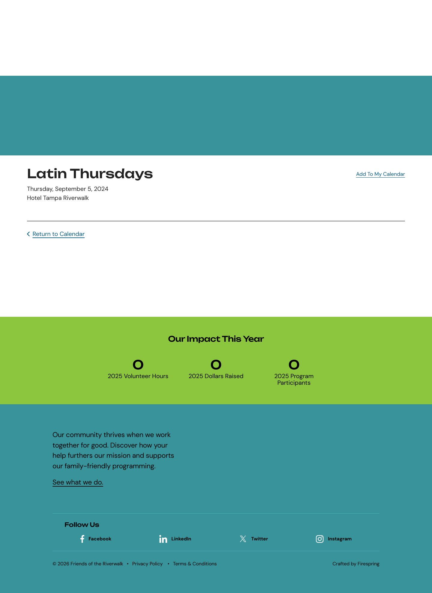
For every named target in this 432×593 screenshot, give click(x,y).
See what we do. (77, 482)
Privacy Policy (147, 564)
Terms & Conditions (195, 564)
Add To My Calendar (380, 174)
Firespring (369, 564)
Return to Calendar (58, 234)
